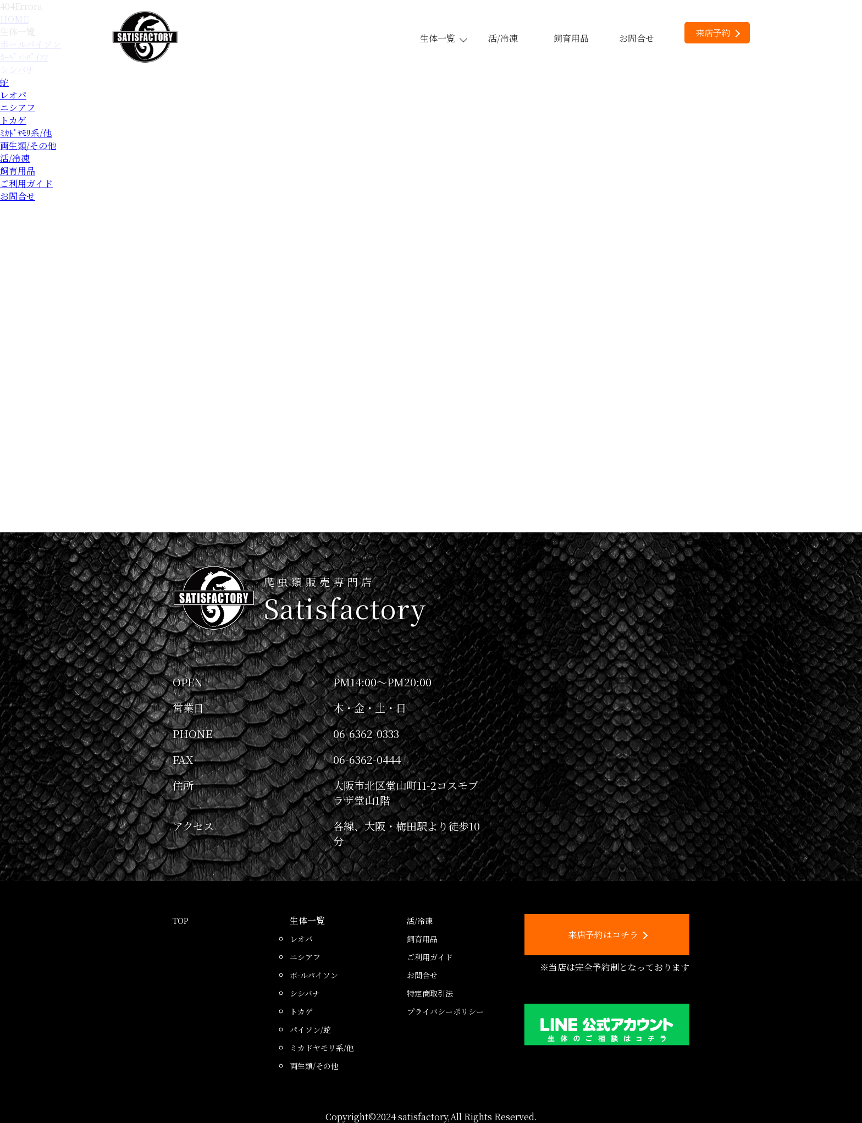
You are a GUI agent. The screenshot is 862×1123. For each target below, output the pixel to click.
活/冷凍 (503, 38)
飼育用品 (571, 38)
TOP (181, 920)
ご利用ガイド (26, 183)
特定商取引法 (430, 993)
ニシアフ (17, 107)
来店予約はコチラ (608, 934)
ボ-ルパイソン (314, 975)
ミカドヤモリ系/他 (322, 1047)
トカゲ (13, 120)
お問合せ (636, 38)
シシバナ (305, 993)
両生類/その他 (28, 145)
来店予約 (717, 32)
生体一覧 (443, 38)
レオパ (13, 95)
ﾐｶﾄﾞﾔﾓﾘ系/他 (26, 132)
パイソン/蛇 (310, 1029)
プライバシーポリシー (445, 1011)
